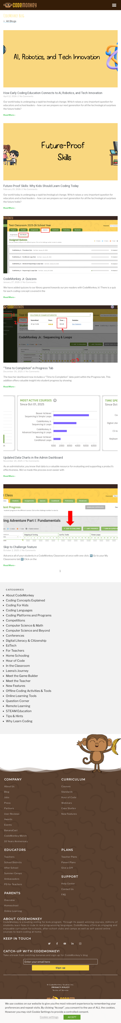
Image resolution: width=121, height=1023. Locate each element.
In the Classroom (18, 665)
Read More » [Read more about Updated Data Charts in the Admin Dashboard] (9, 476)
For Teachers (15, 650)
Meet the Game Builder (22, 676)
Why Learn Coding (19, 721)
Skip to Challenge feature (20, 547)
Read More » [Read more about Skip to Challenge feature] (9, 565)
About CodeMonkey (20, 595)
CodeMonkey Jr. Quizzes (20, 279)
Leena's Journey (17, 671)
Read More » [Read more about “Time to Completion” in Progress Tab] (9, 386)
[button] (114, 5)
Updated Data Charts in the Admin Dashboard (33, 457)
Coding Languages (19, 610)
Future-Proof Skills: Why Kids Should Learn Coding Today (41, 186)
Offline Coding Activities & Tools (28, 691)
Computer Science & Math (24, 625)
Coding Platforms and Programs (28, 615)
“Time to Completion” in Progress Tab (28, 368)
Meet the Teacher (18, 681)
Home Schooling (17, 655)
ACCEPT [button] (72, 1017)
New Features (15, 686)
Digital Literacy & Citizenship (26, 640)
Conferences (15, 635)
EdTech (11, 645)
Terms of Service (61, 990)
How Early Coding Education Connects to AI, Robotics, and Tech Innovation (52, 93)
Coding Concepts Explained (25, 600)
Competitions (15, 620)
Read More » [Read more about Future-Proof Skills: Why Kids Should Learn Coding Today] (9, 208)
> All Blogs (9, 21)
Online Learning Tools (21, 696)
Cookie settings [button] (49, 1017)
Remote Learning (18, 706)
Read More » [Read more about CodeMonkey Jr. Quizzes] (9, 297)
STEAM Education (19, 711)
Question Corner (17, 701)
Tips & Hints (14, 716)
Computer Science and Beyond (28, 630)
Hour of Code (15, 660)
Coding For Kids (17, 605)
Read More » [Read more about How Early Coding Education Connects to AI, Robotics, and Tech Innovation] (9, 115)
